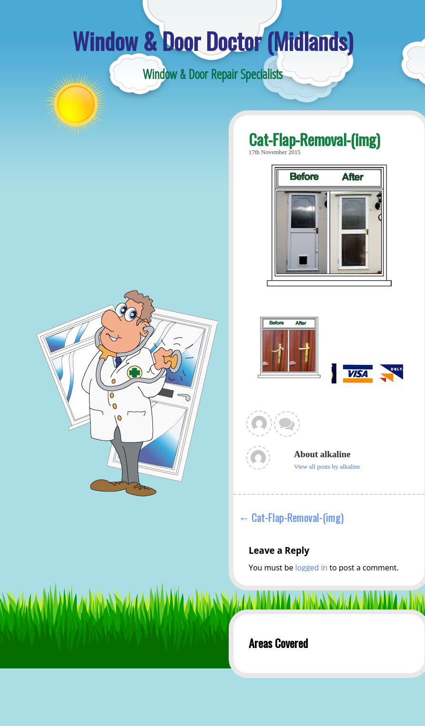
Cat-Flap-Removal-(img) (298, 517)
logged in (311, 567)
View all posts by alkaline (327, 466)
